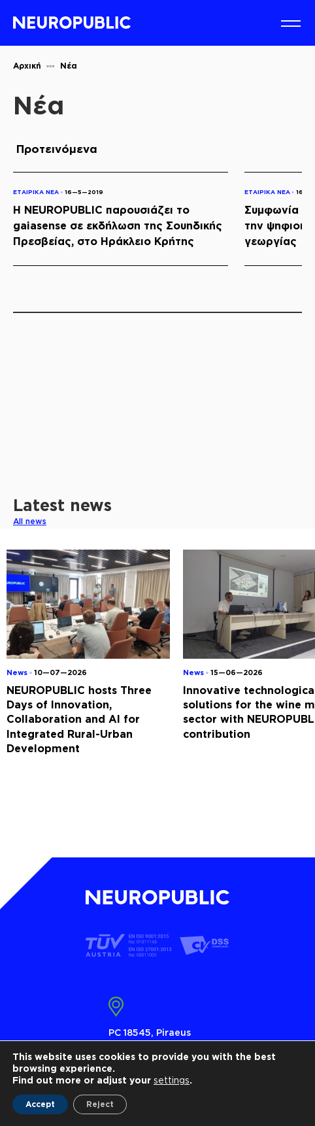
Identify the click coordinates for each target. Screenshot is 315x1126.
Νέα (68, 65)
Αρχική (27, 65)
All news (29, 521)
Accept (40, 1104)
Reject (100, 1104)
